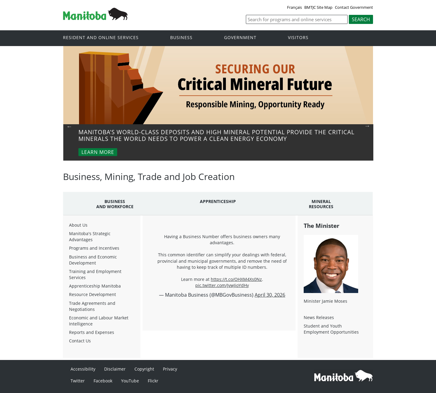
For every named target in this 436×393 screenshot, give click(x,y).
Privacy (170, 369)
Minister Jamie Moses (325, 301)
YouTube (130, 381)
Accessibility (83, 369)
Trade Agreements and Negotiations (92, 306)
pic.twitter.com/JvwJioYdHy (222, 285)
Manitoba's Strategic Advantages (90, 236)
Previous (69, 126)
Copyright (144, 369)
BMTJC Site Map (318, 7)
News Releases (319, 317)
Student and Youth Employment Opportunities (331, 329)
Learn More (97, 152)
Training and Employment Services (95, 274)
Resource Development (92, 294)
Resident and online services (101, 38)
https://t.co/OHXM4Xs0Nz (236, 279)
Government (240, 38)
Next (367, 125)
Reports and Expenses (91, 332)
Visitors (298, 38)
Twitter (78, 381)
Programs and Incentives (94, 248)
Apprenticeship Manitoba (95, 286)
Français (294, 7)
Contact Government (354, 7)
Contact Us (80, 341)
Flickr (153, 381)
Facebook (103, 381)
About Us (78, 225)
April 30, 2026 (270, 294)
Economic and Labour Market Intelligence (98, 321)
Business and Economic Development (93, 260)
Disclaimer (115, 369)
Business (181, 38)
